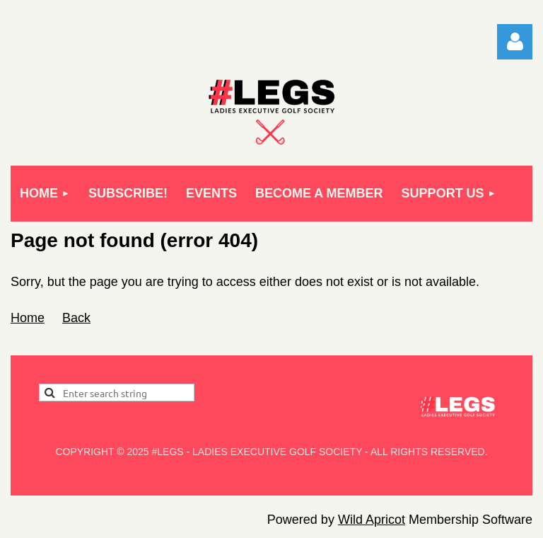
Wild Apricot (371, 520)
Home (28, 318)
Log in (514, 41)
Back (76, 318)
